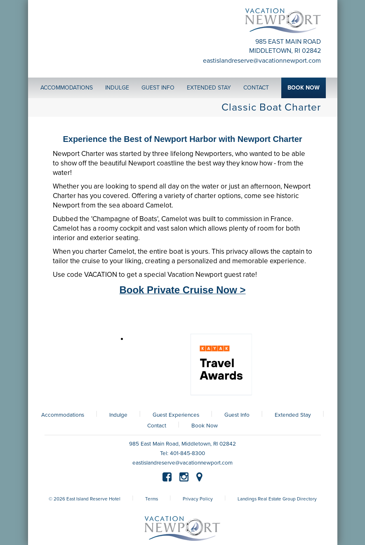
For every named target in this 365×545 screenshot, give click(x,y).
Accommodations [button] (66, 87)
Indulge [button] (117, 87)
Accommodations (62, 415)
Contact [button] (256, 87)
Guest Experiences (176, 415)
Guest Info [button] (157, 87)
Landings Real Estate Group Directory (277, 499)
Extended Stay (293, 415)
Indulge (118, 415)
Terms (151, 499)
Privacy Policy (198, 499)
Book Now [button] (303, 87)
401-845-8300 (187, 453)
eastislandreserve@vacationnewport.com (262, 61)
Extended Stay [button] (209, 87)
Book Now (204, 425)
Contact (156, 425)
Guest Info (237, 415)
